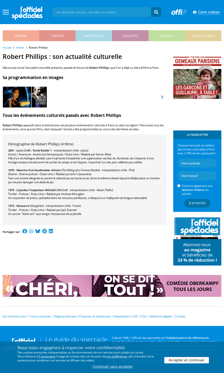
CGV (135, 316)
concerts (130, 36)
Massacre (22, 206)
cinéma (21, 36)
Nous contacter (41, 316)
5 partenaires (47, 356)
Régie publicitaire (65, 316)
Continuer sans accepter (113, 366)
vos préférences (117, 356)
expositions (93, 36)
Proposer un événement (95, 316)
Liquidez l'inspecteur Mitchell (36, 190)
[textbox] (101, 12)
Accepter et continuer (187, 360)
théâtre (57, 36)
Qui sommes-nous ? (15, 316)
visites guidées (203, 36)
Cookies (180, 316)
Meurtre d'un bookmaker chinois (38, 170)
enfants (166, 36)
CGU (144, 316)
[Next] (161, 97)
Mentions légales (161, 316)
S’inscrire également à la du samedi (197, 190)
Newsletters (122, 316)
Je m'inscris (197, 203)
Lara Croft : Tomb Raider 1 (34, 150)
